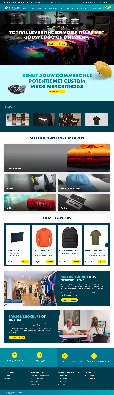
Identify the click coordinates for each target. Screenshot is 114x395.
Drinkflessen (62, 375)
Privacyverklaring (37, 378)
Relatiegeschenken (67, 8)
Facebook (90, 375)
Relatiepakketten (50, 8)
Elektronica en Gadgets (66, 381)
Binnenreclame (82, 8)
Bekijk (24, 262)
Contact (7, 375)
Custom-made (35, 8)
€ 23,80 (62, 262)
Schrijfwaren (62, 378)
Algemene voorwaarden (40, 375)
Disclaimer (35, 384)
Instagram (90, 378)
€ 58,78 (88, 262)
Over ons (7, 378)
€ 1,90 (10, 262)
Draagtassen (62, 384)
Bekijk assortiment (57, 44)
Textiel (24, 8)
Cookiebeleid (36, 381)
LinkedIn (89, 381)
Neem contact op (57, 91)
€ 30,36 (36, 262)
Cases (6, 381)
